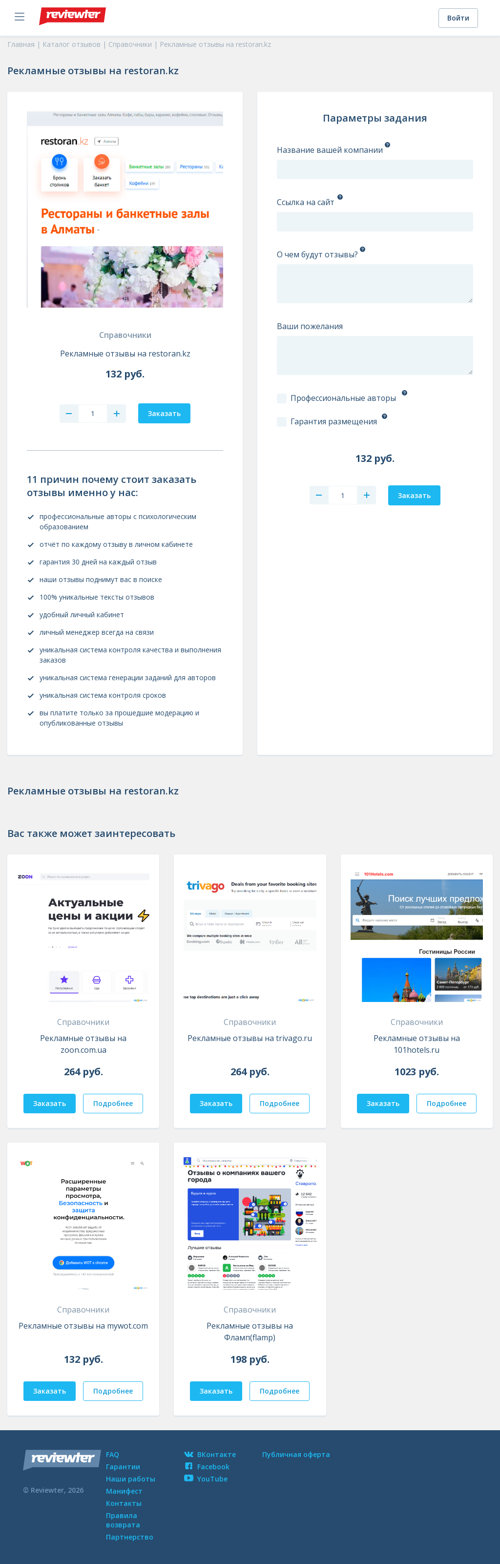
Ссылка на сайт (305, 202)
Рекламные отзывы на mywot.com (83, 1325)
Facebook (206, 1466)
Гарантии (123, 1466)
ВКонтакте (210, 1454)
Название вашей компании (330, 150)
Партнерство (129, 1537)
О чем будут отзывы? (317, 254)
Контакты (124, 1503)
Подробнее (113, 1103)
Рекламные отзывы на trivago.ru (250, 1038)
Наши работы (130, 1478)
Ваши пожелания (310, 326)
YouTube (206, 1478)
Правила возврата (123, 1520)
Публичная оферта (296, 1454)
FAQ (112, 1454)
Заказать (49, 1103)
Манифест (124, 1491)
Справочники (125, 335)
